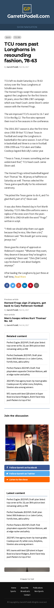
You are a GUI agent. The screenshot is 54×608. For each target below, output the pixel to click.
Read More (20, 276)
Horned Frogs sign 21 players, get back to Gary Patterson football (25, 304)
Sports (8, 37)
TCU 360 (17, 37)
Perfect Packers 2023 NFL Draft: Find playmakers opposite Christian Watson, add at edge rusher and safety (27, 371)
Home (13, 587)
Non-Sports (39, 591)
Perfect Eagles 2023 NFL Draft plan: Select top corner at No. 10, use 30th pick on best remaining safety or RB (26, 345)
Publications (38, 587)
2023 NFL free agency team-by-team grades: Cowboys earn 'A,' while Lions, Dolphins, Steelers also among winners (27, 384)
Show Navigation (27, 27)
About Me (24, 587)
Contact (27, 595)
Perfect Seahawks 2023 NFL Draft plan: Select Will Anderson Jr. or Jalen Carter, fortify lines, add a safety (24, 358)
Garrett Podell (12, 67)
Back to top (27, 579)
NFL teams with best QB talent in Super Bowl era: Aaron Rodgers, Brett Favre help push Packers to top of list (26, 397)
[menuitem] (13, 587)
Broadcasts (25, 591)
